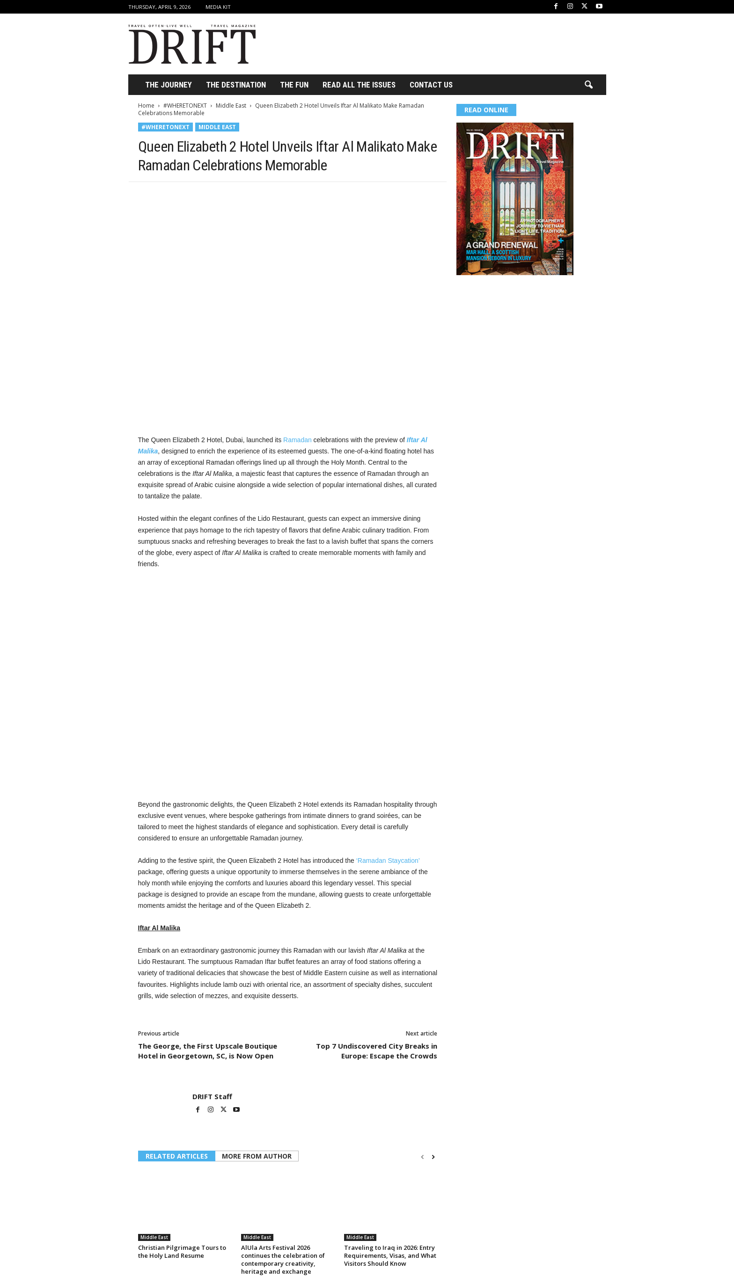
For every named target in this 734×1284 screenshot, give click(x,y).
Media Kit (218, 6)
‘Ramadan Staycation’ (388, 860)
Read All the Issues (359, 84)
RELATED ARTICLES (177, 1156)
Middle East (231, 105)
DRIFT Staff (212, 1096)
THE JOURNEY (168, 84)
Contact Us (431, 84)
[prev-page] (422, 1157)
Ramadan (297, 440)
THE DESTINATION (236, 84)
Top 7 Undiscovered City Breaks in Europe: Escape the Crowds (376, 1050)
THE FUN (294, 84)
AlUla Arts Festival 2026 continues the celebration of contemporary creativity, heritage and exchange (283, 1259)
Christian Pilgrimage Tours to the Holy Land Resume (182, 1251)
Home (146, 105)
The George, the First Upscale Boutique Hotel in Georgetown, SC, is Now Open (207, 1050)
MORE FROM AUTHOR (257, 1156)
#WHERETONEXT (185, 105)
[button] (588, 85)
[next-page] (433, 1157)
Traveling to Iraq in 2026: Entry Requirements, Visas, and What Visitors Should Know (390, 1255)
